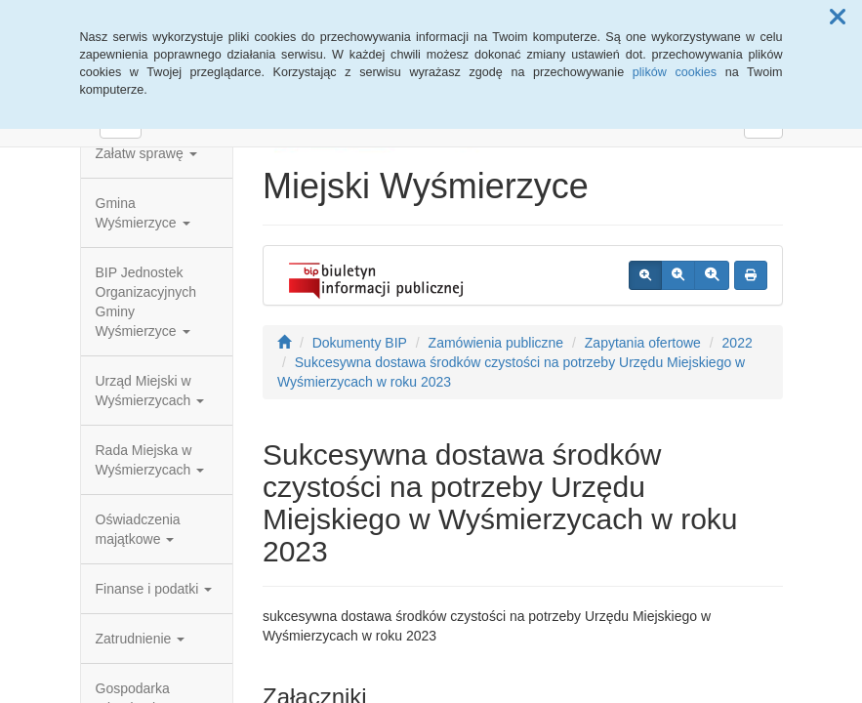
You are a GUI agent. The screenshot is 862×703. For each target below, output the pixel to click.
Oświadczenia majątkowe (138, 529)
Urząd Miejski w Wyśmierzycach (150, 390)
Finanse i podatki (154, 589)
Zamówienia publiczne (496, 343)
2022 (737, 343)
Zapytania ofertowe (643, 343)
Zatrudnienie (140, 638)
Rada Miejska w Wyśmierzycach (150, 459)
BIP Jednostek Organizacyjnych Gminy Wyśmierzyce (146, 302)
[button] (837, 17)
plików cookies (675, 72)
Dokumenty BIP (359, 343)
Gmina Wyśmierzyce (143, 212)
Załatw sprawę (146, 153)
